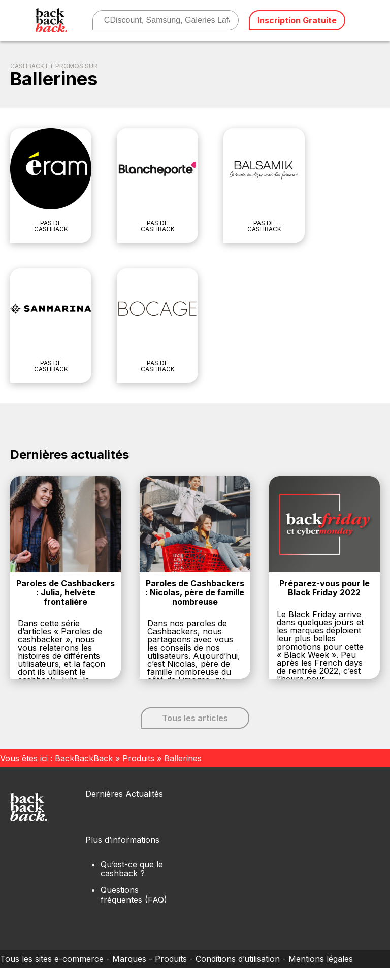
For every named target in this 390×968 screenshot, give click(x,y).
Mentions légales (320, 959)
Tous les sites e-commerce (52, 959)
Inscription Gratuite (297, 20)
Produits (138, 758)
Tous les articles (195, 718)
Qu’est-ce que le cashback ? (132, 868)
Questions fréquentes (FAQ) (134, 894)
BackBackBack (84, 758)
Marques (129, 959)
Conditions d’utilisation (238, 959)
